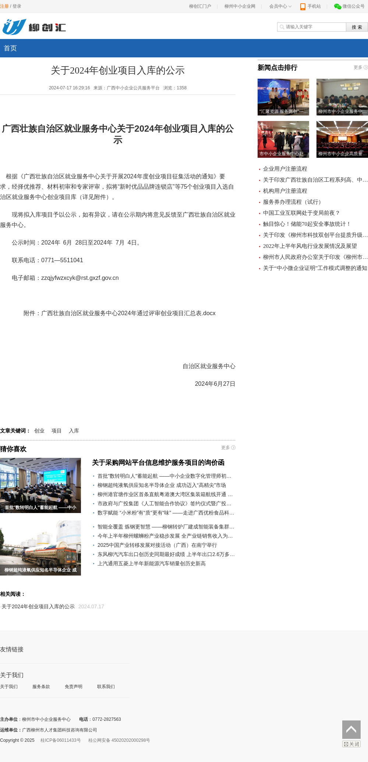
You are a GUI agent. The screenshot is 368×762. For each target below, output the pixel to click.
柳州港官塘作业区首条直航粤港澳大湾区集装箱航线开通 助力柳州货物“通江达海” (167, 494)
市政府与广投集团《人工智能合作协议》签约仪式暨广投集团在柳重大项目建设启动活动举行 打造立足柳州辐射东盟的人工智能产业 (167, 503)
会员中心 (280, 6)
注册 (4, 6)
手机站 (310, 6)
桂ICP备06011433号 (60, 740)
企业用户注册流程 (285, 169)
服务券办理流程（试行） (293, 202)
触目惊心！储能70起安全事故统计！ (307, 224)
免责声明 (73, 686)
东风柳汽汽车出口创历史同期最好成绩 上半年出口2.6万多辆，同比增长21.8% (167, 554)
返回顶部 (351, 729)
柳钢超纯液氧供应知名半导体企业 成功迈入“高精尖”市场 (162, 485)
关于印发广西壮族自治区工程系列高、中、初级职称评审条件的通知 (315, 180)
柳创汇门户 (200, 6)
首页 (10, 48)
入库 (74, 431)
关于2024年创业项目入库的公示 (38, 606)
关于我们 (9, 686)
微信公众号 (349, 6)
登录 (17, 6)
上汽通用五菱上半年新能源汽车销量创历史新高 (152, 563)
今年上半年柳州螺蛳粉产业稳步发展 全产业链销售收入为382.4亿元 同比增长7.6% (167, 536)
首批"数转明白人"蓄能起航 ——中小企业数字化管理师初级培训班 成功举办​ (167, 476)
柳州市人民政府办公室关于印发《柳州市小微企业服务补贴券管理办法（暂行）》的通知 (315, 257)
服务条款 (41, 686)
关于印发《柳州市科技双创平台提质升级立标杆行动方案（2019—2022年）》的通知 (315, 235)
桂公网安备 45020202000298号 (119, 740)
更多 (225, 447)
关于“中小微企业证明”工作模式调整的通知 (315, 268)
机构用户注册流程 (285, 191)
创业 (39, 431)
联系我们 (106, 686)
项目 (57, 431)
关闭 (351, 744)
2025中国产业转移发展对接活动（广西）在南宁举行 (157, 545)
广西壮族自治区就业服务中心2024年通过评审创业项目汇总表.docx (128, 313)
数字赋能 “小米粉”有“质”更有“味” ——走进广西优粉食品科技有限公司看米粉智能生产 (167, 513)
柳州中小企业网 (239, 6)
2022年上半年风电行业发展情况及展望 (310, 246)
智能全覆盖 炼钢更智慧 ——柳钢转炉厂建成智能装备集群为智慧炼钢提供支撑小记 (167, 527)
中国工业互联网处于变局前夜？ (301, 213)
